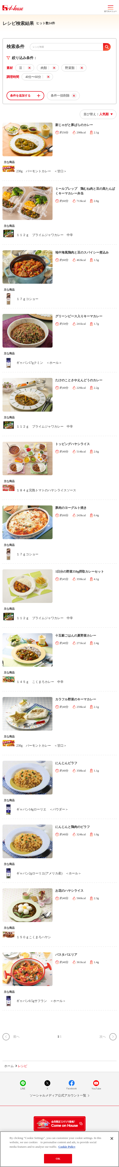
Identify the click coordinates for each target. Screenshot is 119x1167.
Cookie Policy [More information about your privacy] (66, 1146)
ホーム (9, 1066)
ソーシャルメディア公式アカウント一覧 (58, 1095)
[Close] (112, 1138)
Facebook (71, 1085)
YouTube (96, 1085)
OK (58, 1158)
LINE (23, 1085)
